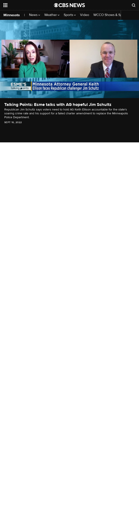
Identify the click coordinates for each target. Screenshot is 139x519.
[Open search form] (134, 5)
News (34, 15)
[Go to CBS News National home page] (69, 5)
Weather (51, 15)
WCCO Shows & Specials (113, 15)
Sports (70, 15)
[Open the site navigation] (25, 5)
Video (84, 15)
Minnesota (11, 15)
